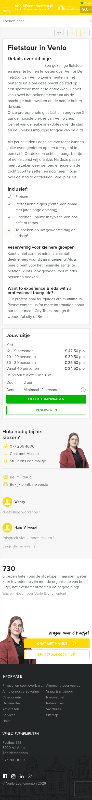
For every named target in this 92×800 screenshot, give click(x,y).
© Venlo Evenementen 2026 (24, 783)
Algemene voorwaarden (64, 685)
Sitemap (52, 715)
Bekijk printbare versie (25, 485)
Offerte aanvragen (46, 399)
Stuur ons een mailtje (24, 461)
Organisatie (11, 703)
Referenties (55, 703)
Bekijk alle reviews (19, 547)
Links (6, 720)
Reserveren (46, 410)
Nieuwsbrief (55, 697)
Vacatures (53, 709)
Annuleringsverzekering (20, 691)
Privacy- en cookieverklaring (23, 685)
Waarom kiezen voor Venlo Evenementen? (34, 593)
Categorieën (11, 697)
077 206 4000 (22, 446)
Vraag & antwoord (59, 691)
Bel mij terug (17, 477)
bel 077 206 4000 (57, 655)
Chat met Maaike (20, 454)
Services (8, 715)
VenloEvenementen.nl (34, 7)
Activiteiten (10, 709)
